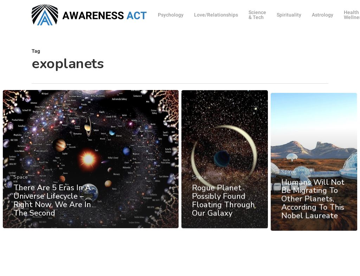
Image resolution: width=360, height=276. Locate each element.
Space (20, 179)
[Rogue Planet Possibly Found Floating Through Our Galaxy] (224, 165)
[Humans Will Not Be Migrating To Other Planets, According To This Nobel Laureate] (314, 175)
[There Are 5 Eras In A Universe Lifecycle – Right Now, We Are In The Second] (91, 162)
